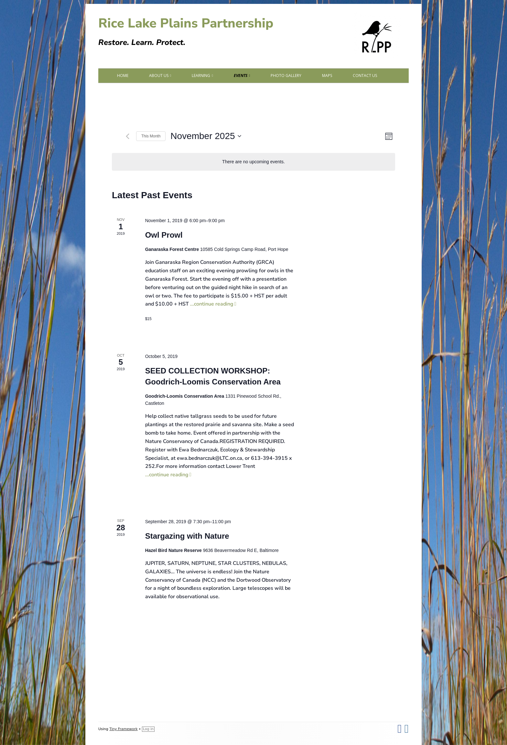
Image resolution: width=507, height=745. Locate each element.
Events (240, 75)
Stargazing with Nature (187, 536)
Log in (148, 729)
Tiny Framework (123, 729)
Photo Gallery (286, 75)
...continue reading (213, 304)
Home (122, 75)
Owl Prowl (164, 235)
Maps (327, 75)
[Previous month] (127, 136)
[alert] (253, 162)
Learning (201, 75)
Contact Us (365, 75)
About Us (158, 75)
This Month (150, 136)
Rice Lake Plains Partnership (185, 23)
